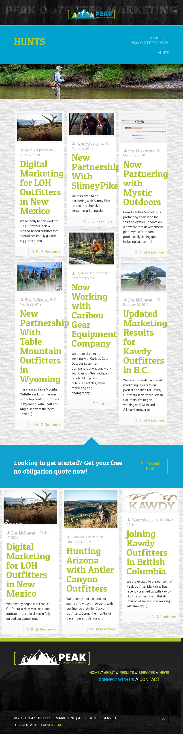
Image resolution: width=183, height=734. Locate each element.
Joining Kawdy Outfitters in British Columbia (147, 552)
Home (154, 38)
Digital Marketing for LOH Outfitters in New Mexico (42, 187)
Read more (53, 251)
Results (126, 673)
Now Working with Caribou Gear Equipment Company (94, 315)
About (109, 673)
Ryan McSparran (37, 150)
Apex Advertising (48, 725)
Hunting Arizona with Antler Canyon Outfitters (90, 569)
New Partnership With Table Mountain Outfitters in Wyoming (44, 346)
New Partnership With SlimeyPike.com (105, 171)
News (164, 673)
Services (146, 673)
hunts (163, 53)
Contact (149, 679)
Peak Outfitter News (149, 43)
